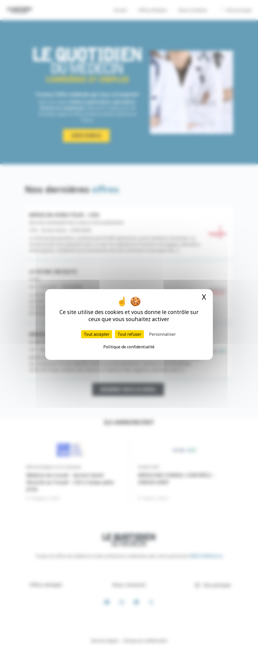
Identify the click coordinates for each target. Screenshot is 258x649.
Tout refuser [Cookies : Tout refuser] (129, 334)
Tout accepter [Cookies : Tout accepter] (97, 334)
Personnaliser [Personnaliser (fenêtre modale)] (162, 334)
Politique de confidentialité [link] (128, 347)
